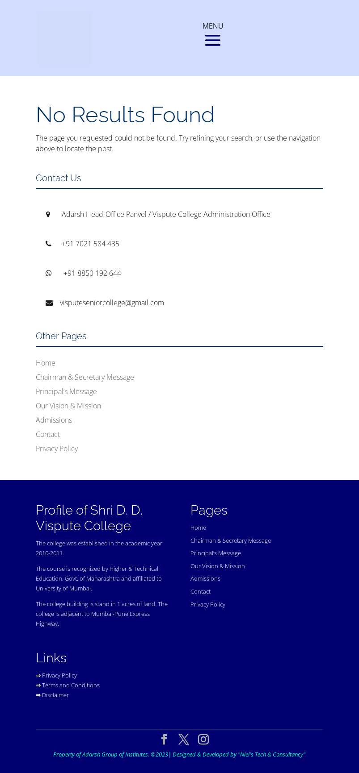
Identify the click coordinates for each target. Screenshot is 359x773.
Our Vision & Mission (68, 406)
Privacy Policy (57, 448)
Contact (48, 434)
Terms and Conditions (71, 685)
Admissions (54, 420)
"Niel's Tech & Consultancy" (271, 754)
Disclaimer (55, 695)
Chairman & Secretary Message (85, 377)
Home (45, 363)
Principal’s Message (66, 391)
